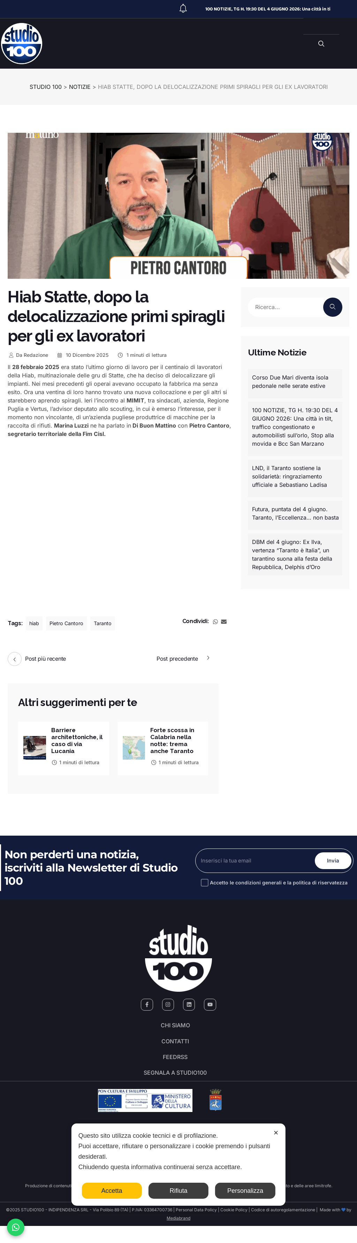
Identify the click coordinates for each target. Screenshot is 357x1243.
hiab (34, 623)
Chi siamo (175, 1029)
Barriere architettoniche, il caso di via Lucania (77, 741)
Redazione (28, 355)
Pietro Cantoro (70, 623)
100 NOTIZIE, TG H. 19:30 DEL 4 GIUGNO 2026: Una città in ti (268, 9)
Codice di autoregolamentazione (282, 1226)
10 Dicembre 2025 (82, 355)
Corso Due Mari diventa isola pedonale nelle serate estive (290, 381)
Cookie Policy (234, 1226)
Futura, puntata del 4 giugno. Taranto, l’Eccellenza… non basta (295, 513)
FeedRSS (175, 1068)
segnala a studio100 (175, 1087)
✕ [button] (276, 1132)
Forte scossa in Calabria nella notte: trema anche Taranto (173, 741)
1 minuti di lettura (142, 355)
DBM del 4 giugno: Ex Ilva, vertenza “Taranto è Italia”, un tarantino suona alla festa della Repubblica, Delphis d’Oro (292, 554)
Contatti (175, 1048)
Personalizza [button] (245, 1190)
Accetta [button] (111, 1190)
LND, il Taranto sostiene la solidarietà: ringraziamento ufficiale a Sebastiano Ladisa (289, 476)
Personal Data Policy (196, 1226)
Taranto (110, 623)
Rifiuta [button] (178, 1190)
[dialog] (178, 1164)
